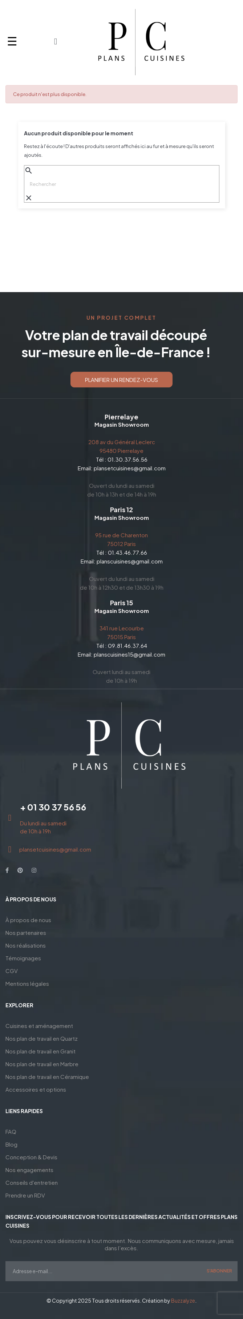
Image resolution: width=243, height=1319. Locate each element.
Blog (11, 1144)
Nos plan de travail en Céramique (47, 1076)
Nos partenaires (25, 932)
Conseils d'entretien (31, 1182)
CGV (11, 970)
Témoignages (23, 958)
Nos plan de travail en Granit (40, 1051)
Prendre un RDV (25, 1195)
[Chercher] (121, 184)
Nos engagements (29, 1169)
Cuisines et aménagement (39, 1025)
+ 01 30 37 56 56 (53, 806)
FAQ (10, 1131)
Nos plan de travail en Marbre (41, 1063)
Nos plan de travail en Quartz (41, 1038)
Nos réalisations (25, 945)
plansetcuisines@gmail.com (130, 468)
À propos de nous (28, 919)
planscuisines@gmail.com (130, 561)
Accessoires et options (35, 1089)
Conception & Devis (31, 1156)
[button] (121, 379)
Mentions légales (27, 983)
